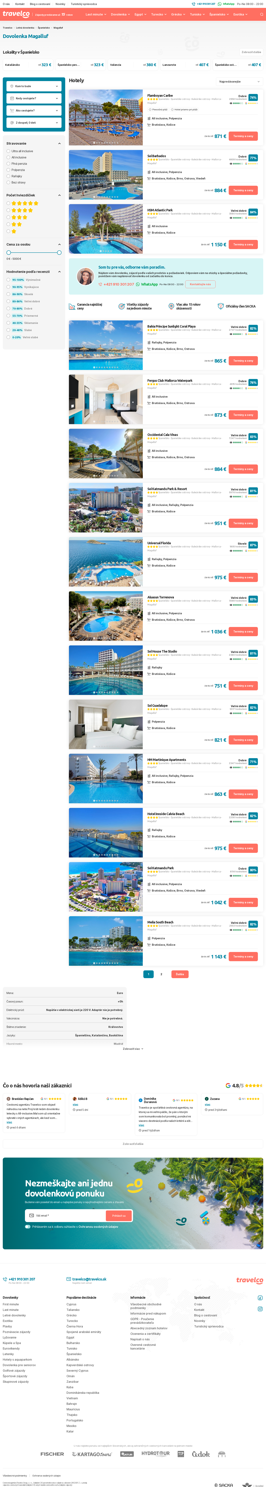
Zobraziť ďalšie (251, 52)
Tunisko (195, 14)
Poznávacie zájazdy (16, 1332)
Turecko (157, 14)
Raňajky (17, 176)
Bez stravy (18, 182)
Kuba (69, 1387)
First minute (11, 1304)
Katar (70, 1431)
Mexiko (71, 1426)
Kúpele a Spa (12, 1343)
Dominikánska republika (82, 1393)
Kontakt (19, 4)
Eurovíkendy (11, 1348)
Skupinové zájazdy (16, 1381)
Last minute (94, 14)
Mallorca (216, 99)
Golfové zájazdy (14, 1370)
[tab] (94, 143)
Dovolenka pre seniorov (19, 1365)
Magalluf (152, 103)
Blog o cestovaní (40, 4)
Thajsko (71, 1415)
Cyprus (71, 1304)
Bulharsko (73, 1343)
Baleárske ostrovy (201, 99)
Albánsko (72, 1359)
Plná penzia (19, 163)
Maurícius (73, 1409)
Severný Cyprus (77, 1370)
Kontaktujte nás (200, 284)
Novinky (60, 4)
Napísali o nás (140, 1339)
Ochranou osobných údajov (98, 1227)
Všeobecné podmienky (15, 1475)
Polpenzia (18, 170)
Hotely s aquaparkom (17, 1359)
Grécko (176, 14)
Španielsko (217, 14)
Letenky (8, 1354)
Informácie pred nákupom (148, 1313)
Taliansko (73, 1310)
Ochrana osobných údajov (46, 1475)
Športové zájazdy (15, 1376)
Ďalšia (180, 974)
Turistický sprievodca (84, 4)
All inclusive (19, 157)
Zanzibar (72, 1381)
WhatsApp (226, 4)
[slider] (8, 252)
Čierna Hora (74, 1326)
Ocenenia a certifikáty (145, 1334)
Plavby (7, 1326)
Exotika (238, 14)
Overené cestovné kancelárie (143, 1346)
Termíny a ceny (243, 136)
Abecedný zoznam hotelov (148, 1328)
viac (9, 1122)
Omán (70, 1376)
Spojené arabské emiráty (83, 1332)
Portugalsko (74, 1420)
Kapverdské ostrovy (80, 1365)
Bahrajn (71, 1404)
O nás (6, 4)
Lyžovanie (9, 1337)
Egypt (139, 14)
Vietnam (72, 1398)
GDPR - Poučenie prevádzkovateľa (142, 1321)
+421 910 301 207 (116, 284)
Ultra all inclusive (22, 151)
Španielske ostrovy (180, 99)
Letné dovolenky (14, 1315)
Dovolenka (119, 14)
